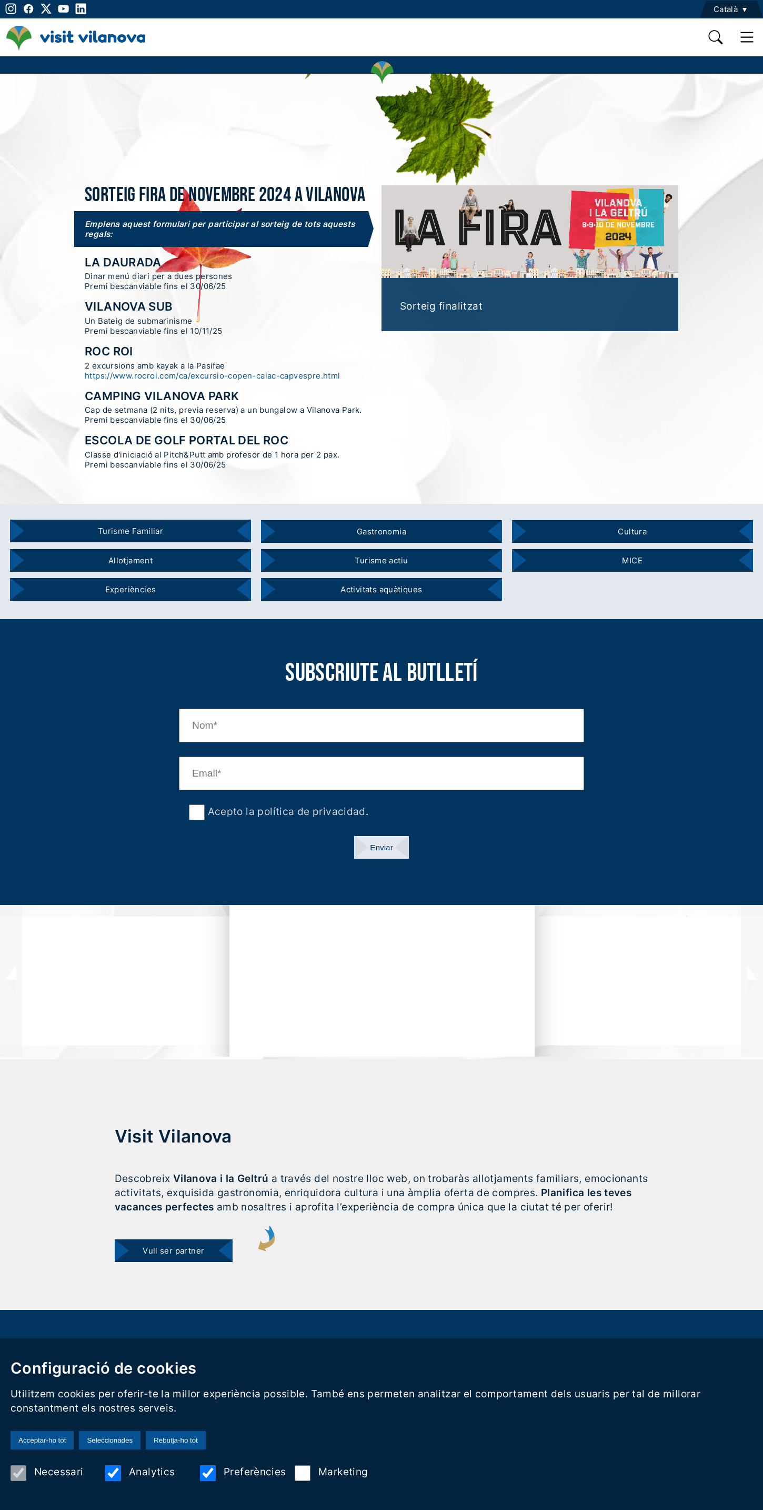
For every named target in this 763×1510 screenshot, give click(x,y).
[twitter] (46, 8)
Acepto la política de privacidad (285, 811)
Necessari (47, 1473)
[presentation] (11, 981)
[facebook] (28, 8)
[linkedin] (80, 8)
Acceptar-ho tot (42, 1440)
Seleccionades (110, 1440)
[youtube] (63, 8)
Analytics (140, 1473)
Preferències (243, 1473)
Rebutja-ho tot (176, 1440)
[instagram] (9, 8)
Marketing (331, 1473)
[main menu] (747, 37)
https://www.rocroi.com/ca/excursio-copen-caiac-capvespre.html (212, 376)
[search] (715, 37)
